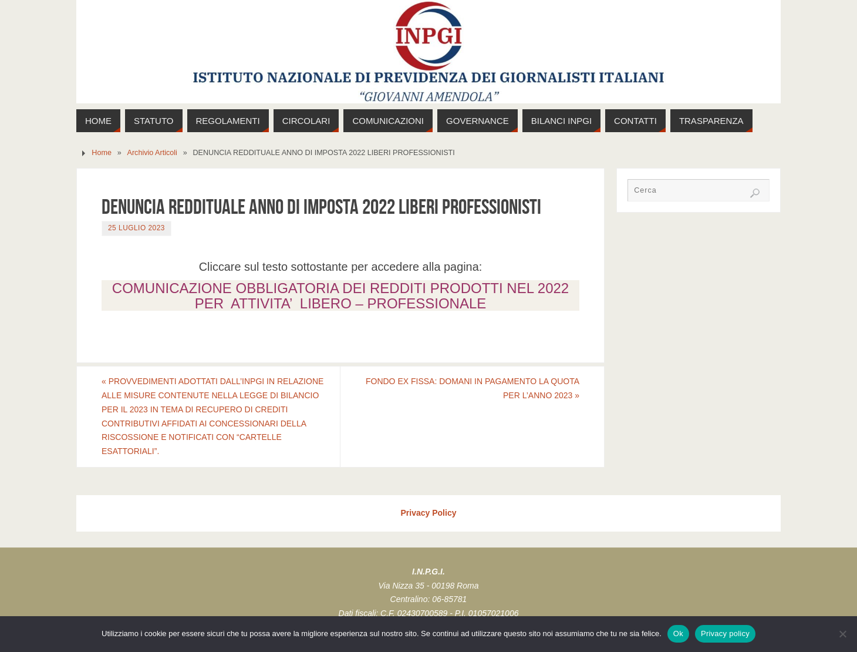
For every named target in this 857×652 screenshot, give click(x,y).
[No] (842, 634)
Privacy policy (725, 633)
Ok (678, 633)
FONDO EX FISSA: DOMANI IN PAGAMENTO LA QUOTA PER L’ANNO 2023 (472, 388)
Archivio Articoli (152, 153)
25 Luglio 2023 (136, 228)
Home (102, 153)
